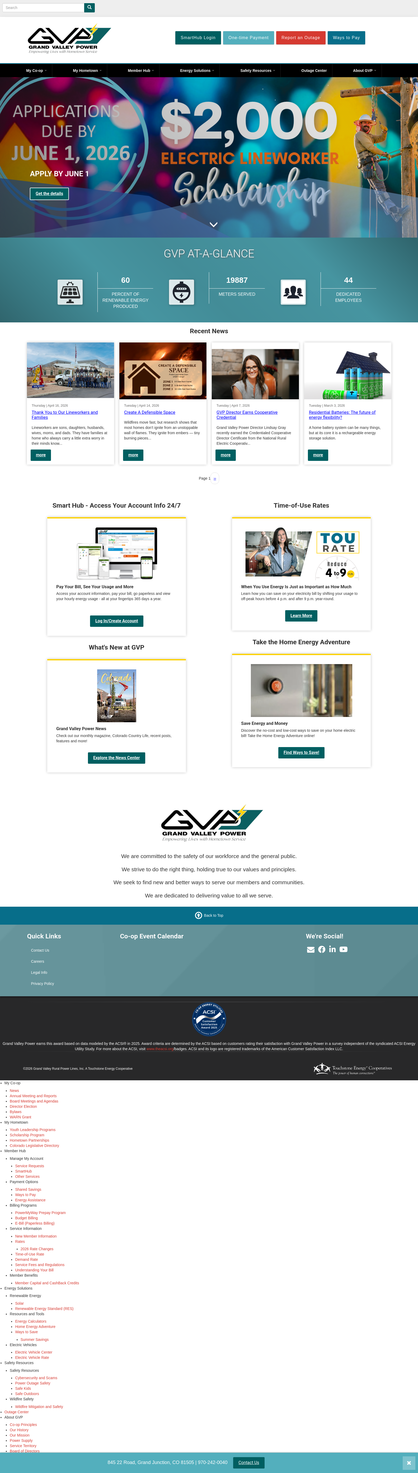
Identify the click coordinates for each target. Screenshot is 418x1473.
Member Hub (141, 70)
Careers (37, 961)
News (14, 1090)
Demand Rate (26, 1259)
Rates (20, 1241)
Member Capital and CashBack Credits (47, 1283)
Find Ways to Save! (301, 752)
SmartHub (23, 1171)
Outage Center (314, 70)
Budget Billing (26, 1218)
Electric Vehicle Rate (32, 1357)
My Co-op (36, 70)
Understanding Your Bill (34, 1270)
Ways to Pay (25, 1195)
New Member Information (36, 1236)
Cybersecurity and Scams (36, 1378)
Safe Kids (23, 1388)
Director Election (23, 1106)
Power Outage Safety (32, 1383)
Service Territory (23, 1446)
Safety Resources (258, 70)
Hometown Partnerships (29, 1140)
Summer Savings (35, 1339)
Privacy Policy (42, 983)
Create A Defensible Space (149, 412)
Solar (19, 1303)
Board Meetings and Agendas (34, 1101)
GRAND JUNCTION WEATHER (255, 952)
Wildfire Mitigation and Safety (39, 1407)
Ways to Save (26, 1332)
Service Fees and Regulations (39, 1265)
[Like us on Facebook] (322, 951)
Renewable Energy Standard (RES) (44, 1309)
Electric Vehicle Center (33, 1352)
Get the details (49, 193)
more (41, 455)
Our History (19, 1430)
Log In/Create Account (116, 620)
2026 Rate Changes (37, 1249)
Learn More (301, 615)
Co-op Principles (23, 1425)
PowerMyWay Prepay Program (40, 1213)
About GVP (364, 70)
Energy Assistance (30, 1200)
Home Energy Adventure (35, 1326)
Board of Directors (25, 1451)
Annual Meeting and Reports (33, 1096)
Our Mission (20, 1435)
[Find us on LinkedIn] (332, 951)
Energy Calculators (30, 1321)
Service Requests (29, 1166)
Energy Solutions (197, 70)
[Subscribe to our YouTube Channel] (343, 951)
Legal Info (39, 972)
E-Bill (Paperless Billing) (34, 1223)
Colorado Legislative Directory (34, 1145)
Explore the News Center (116, 757)
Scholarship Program (27, 1135)
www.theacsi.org (160, 1049)
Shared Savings (28, 1189)
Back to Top (213, 915)
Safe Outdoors (27, 1394)
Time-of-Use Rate (29, 1254)
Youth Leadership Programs (32, 1130)
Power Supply (21, 1440)
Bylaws (15, 1112)
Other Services (27, 1176)
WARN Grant (20, 1117)
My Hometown (87, 70)
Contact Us (248, 1462)
